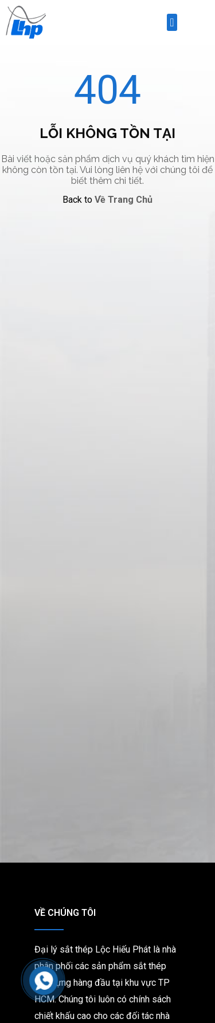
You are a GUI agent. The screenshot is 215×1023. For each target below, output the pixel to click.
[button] (172, 22)
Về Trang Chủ (124, 199)
